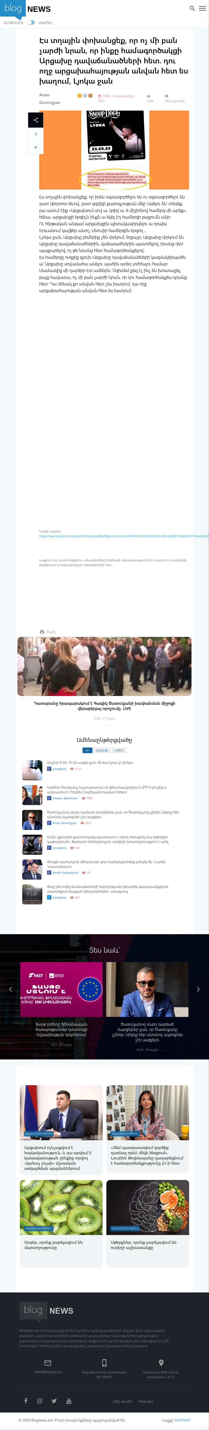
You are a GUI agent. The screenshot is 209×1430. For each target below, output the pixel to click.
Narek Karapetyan (62, 872)
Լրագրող (56, 769)
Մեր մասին (122, 1402)
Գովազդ (146, 1402)
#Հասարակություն (39, 1134)
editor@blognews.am (48, 1373)
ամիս (119, 749)
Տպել (51, 631)
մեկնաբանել (175, 99)
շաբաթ (102, 749)
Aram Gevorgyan (62, 823)
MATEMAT (182, 1422)
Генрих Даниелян (62, 798)
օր (87, 749)
